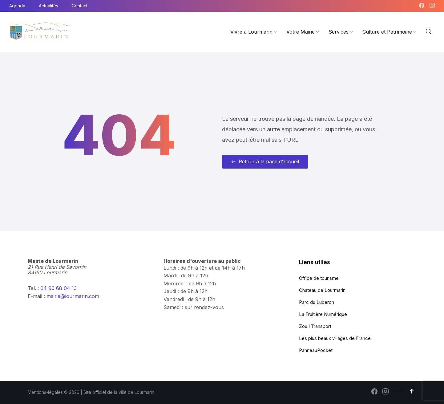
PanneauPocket (316, 350)
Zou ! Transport (315, 326)
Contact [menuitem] (79, 5)
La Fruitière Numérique (323, 314)
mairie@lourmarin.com (72, 296)
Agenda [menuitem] (17, 5)
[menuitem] (251, 32)
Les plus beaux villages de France (335, 338)
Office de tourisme (319, 278)
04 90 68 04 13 (58, 288)
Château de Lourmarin (322, 290)
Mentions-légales (45, 392)
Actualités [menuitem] (48, 5)
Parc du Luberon (316, 302)
